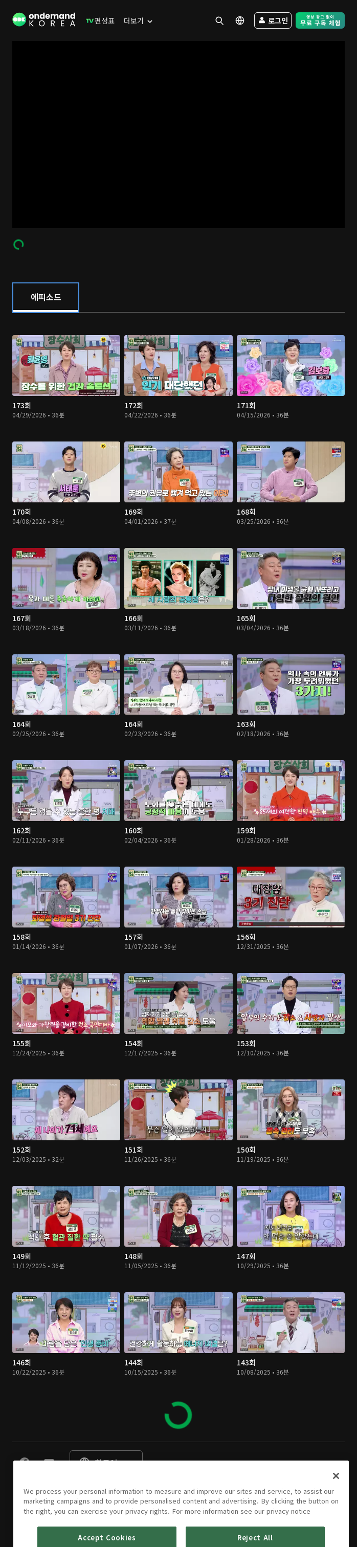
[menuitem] (98, 20)
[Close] (336, 1514)
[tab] (45, 297)
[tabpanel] (178, 877)
